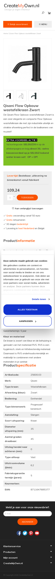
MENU (43, 24)
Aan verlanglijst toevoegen (27, 208)
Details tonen (39, 299)
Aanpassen (27, 321)
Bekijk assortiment (17, 24)
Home (5, 33)
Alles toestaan (27, 309)
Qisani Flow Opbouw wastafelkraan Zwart (25, 33)
